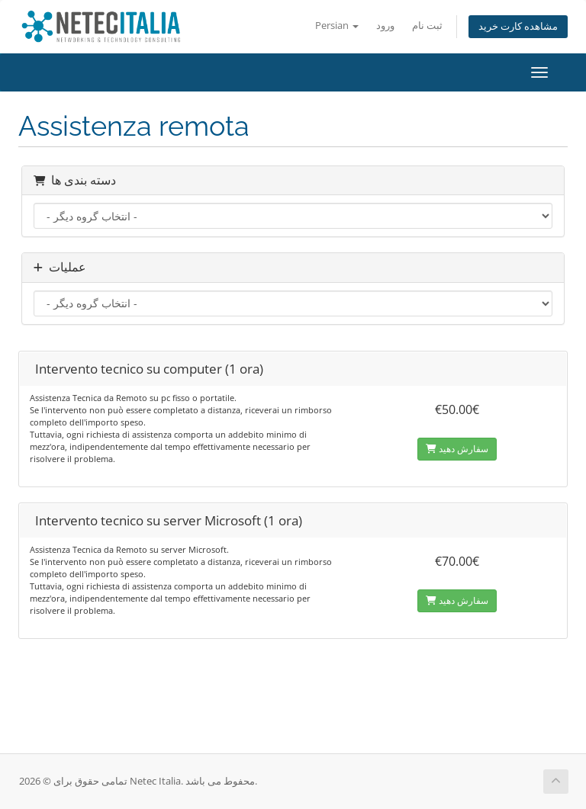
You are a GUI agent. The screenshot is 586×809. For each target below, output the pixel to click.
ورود (385, 25)
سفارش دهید (457, 448)
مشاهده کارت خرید (518, 26)
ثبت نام (427, 25)
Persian (337, 25)
